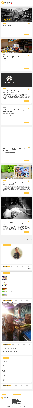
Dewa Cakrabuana (12, 27)
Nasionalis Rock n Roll (13, 406)
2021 (3, 366)
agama (4, 23)
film (13, 402)
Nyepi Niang (7, 25)
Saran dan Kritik (9, 291)
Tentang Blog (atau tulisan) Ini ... (11, 275)
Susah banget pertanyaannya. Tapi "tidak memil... (9, 348)
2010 (3, 380)
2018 (3, 370)
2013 (3, 376)
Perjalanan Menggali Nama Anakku (14, 183)
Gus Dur (16, 402)
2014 (3, 375)
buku (16, 401)
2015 (3, 374)
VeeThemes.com (26, 406)
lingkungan (14, 403)
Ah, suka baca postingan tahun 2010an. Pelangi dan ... (9, 351)
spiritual (19, 401)
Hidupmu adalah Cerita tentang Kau (14, 223)
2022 (3, 365)
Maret (4, 360)
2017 (3, 371)
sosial (17, 403)
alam (20, 403)
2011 (3, 379)
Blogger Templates (18, 406)
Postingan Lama (27, 239)
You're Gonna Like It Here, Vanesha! (13, 91)
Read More (26, 34)
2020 (3, 367)
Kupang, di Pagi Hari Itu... (8, 302)
